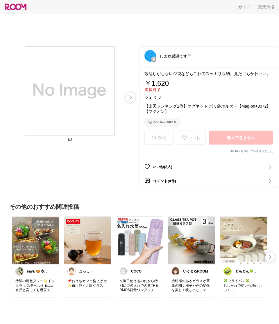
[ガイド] (244, 7)
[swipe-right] (130, 97)
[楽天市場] (266, 7)
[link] (35, 240)
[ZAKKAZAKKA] (162, 122)
